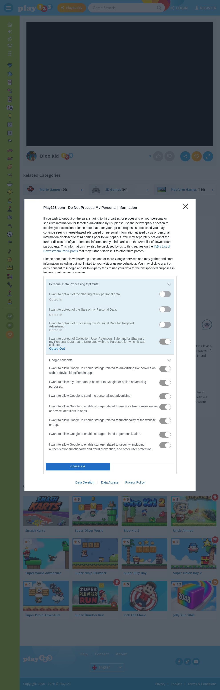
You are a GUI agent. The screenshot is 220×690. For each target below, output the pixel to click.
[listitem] (110, 284)
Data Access (109, 482)
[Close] (187, 208)
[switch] (165, 294)
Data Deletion (84, 482)
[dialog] (110, 345)
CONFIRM (78, 466)
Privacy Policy (135, 482)
